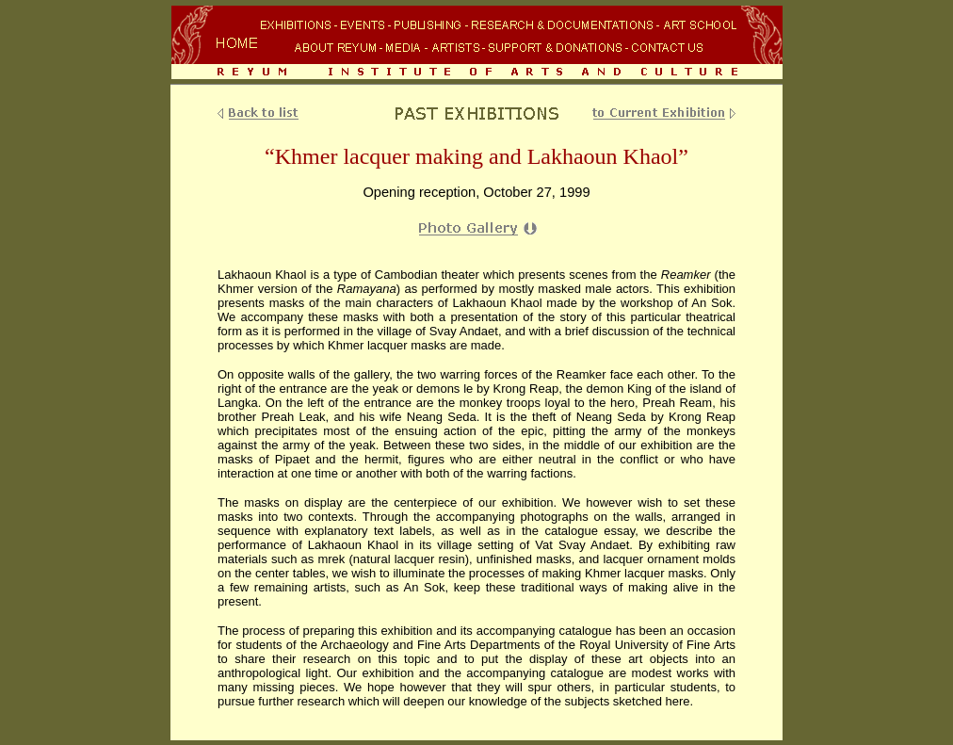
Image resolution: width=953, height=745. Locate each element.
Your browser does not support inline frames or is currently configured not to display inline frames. (476, 44)
